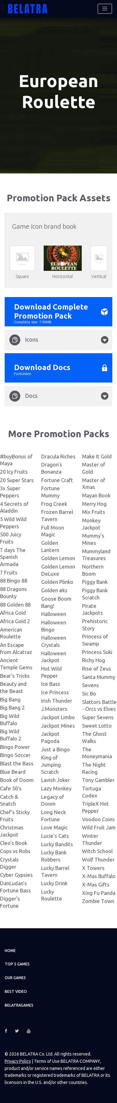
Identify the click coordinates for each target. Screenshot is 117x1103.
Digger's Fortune (10, 901)
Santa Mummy (98, 676)
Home (10, 950)
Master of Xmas (93, 483)
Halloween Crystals (53, 640)
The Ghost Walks (94, 736)
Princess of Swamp (95, 639)
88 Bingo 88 (13, 580)
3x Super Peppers (10, 491)
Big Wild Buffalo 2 (10, 734)
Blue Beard (13, 771)
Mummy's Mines (93, 538)
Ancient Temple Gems (16, 663)
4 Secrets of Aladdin (14, 506)
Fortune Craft (57, 479)
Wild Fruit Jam (99, 827)
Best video (16, 991)
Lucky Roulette (51, 894)
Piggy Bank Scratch (95, 593)
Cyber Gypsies (16, 874)
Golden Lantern (50, 545)
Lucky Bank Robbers (53, 855)
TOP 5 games (17, 963)
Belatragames (19, 1005)
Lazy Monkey (56, 788)
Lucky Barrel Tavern (55, 870)
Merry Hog (94, 503)
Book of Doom (17, 779)
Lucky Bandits (57, 843)
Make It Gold (97, 456)
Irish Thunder (56, 700)
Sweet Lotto (97, 725)
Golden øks (54, 590)
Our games (15, 977)
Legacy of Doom (52, 799)
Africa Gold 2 (15, 620)
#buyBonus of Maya (16, 459)
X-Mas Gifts (96, 884)
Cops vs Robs (15, 850)
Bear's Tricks (15, 675)
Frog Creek (54, 503)
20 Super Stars (17, 479)
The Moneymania (97, 752)
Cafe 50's (11, 788)
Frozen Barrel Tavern (57, 514)
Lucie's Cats (55, 835)
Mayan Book (96, 495)
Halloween (53, 613)
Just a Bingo (55, 748)
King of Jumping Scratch (51, 764)
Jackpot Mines (58, 725)
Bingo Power (15, 746)
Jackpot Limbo (58, 717)
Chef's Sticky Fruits (15, 815)
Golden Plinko (57, 581)
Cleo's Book (13, 842)
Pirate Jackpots (92, 608)
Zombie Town (98, 900)
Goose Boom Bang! (56, 601)
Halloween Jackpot (53, 655)
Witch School (97, 850)
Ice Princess (55, 692)
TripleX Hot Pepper (95, 806)
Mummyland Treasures (96, 554)
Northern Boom (93, 569)
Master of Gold (93, 467)
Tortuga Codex (91, 791)
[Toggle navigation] (105, 9)
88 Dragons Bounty (13, 591)
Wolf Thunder (98, 859)
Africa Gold (13, 612)
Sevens (90, 684)
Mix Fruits (93, 511)
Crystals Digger (9, 862)
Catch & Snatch (9, 799)
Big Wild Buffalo (9, 718)
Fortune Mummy (50, 491)
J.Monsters (54, 708)
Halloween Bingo (53, 625)
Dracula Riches (58, 456)
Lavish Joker (55, 779)
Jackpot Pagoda (50, 736)
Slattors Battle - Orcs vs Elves (99, 704)
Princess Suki (97, 651)
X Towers (93, 867)
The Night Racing (94, 767)
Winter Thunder (92, 838)
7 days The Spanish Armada (13, 556)
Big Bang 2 (12, 707)
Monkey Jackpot (91, 523)
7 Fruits (8, 572)
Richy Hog (93, 659)
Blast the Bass (16, 763)
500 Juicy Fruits (10, 537)
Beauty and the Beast (13, 686)
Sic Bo (89, 693)
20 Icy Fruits (14, 471)
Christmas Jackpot (11, 830)
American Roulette (11, 632)
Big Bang (10, 698)
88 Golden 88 (15, 604)
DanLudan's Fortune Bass (15, 886)
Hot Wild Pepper (51, 671)
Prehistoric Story (95, 624)
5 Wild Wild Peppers (13, 522)
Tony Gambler (98, 779)
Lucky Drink (54, 883)
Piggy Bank (95, 581)
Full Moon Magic (52, 530)
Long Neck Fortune (53, 815)
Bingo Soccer (15, 754)
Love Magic (54, 827)
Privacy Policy (18, 1060)
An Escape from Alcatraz (16, 647)
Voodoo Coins (98, 818)
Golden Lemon (58, 557)
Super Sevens (98, 717)
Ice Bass (50, 683)
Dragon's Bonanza (51, 467)
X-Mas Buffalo (98, 875)
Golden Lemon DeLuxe (58, 569)
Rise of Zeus (96, 668)
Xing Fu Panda (98, 892)
